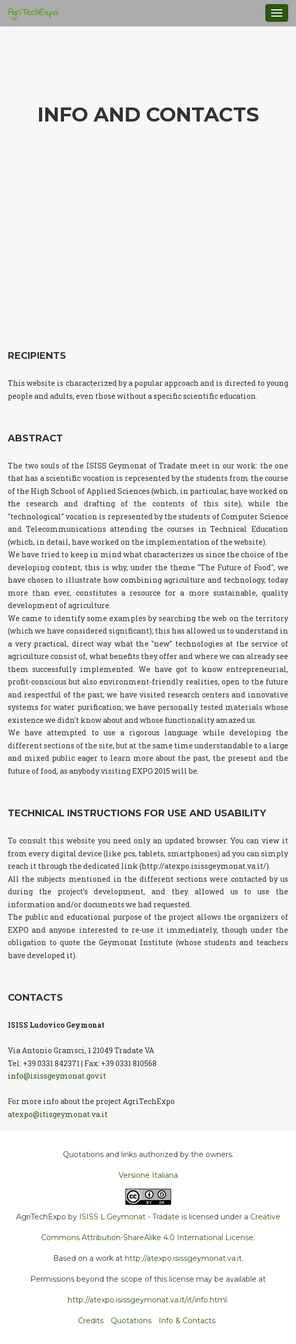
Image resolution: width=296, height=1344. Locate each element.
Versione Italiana (148, 1175)
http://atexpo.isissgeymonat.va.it (183, 1258)
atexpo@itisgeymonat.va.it (58, 1114)
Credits (91, 1320)
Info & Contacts (187, 1320)
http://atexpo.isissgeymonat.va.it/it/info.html (147, 1300)
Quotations (131, 1320)
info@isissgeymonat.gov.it (57, 1076)
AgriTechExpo (33, 13)
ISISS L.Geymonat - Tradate (129, 1216)
